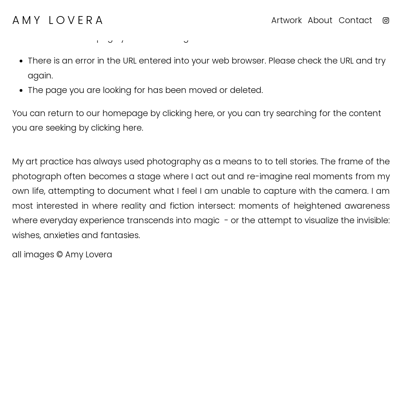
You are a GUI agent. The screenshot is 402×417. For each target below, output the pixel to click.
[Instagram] (386, 20)
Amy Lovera (59, 20)
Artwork (286, 20)
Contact (355, 20)
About (320, 20)
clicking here (188, 113)
